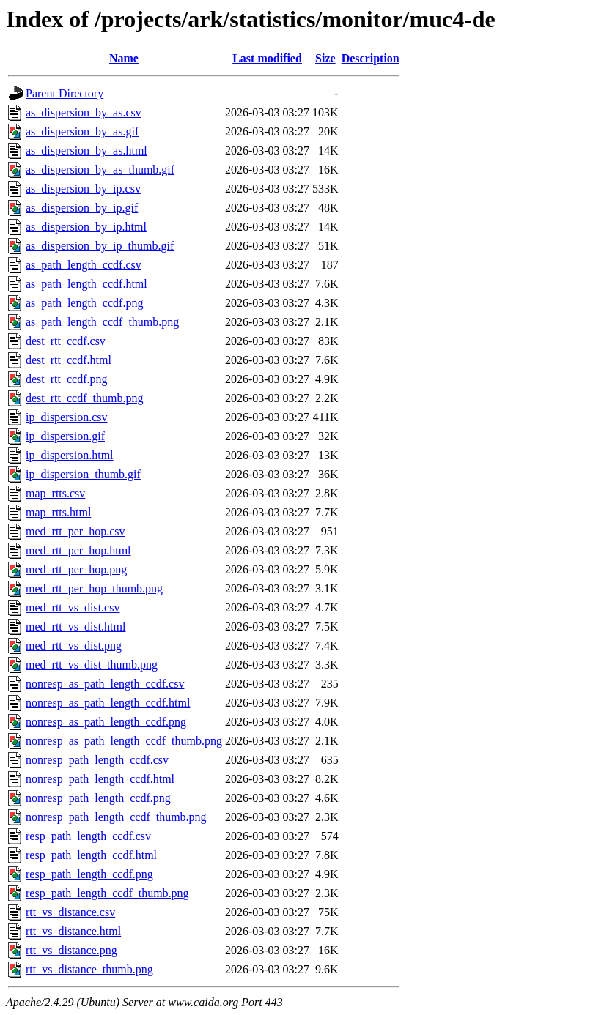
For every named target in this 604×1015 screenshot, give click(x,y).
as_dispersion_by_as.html (86, 150)
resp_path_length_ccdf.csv (88, 836)
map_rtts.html (58, 512)
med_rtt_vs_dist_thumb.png (92, 664)
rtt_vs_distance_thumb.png (89, 969)
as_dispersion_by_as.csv (83, 112)
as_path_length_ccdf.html (86, 284)
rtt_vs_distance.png (71, 950)
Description (370, 58)
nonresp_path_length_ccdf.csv (97, 760)
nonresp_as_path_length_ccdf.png (106, 721)
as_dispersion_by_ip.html (86, 226)
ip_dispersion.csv (67, 417)
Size (325, 58)
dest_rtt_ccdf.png (67, 379)
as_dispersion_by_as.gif (82, 131)
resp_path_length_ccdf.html (91, 855)
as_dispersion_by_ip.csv (83, 188)
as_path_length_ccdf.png (84, 303)
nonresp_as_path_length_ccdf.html (108, 702)
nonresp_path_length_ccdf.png (98, 798)
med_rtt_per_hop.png (76, 569)
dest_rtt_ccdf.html (68, 360)
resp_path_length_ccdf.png (89, 874)
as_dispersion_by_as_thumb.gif (100, 169)
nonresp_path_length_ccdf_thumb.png (116, 817)
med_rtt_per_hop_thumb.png (94, 588)
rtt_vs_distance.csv (70, 912)
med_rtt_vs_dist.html (75, 626)
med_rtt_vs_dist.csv (72, 607)
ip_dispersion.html (70, 455)
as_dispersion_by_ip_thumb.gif (100, 245)
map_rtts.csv (55, 493)
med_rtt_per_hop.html (78, 550)
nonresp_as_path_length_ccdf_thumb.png (124, 741)
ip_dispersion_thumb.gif (83, 474)
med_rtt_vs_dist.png (74, 645)
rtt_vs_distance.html (73, 931)
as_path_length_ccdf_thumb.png (102, 322)
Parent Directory (64, 93)
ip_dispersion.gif (65, 436)
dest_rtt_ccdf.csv (66, 341)
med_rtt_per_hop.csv (75, 531)
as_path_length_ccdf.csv (83, 265)
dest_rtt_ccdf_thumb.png (84, 398)
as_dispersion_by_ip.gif (82, 207)
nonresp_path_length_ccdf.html (100, 779)
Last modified (267, 58)
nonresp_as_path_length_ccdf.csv (105, 683)
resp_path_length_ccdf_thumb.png (107, 893)
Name (124, 58)
